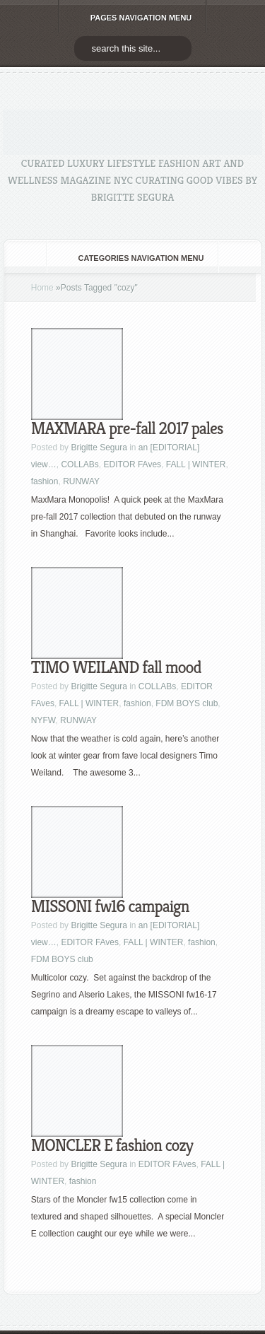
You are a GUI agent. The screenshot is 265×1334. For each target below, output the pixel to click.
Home (42, 288)
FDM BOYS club (186, 703)
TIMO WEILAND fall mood (116, 667)
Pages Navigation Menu (131, 17)
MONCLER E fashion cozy (112, 1145)
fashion (45, 481)
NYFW (43, 720)
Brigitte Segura (98, 447)
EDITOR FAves (132, 464)
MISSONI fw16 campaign (110, 906)
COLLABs (79, 464)
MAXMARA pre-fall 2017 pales (127, 428)
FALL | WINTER (196, 464)
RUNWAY (81, 481)
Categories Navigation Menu (131, 258)
